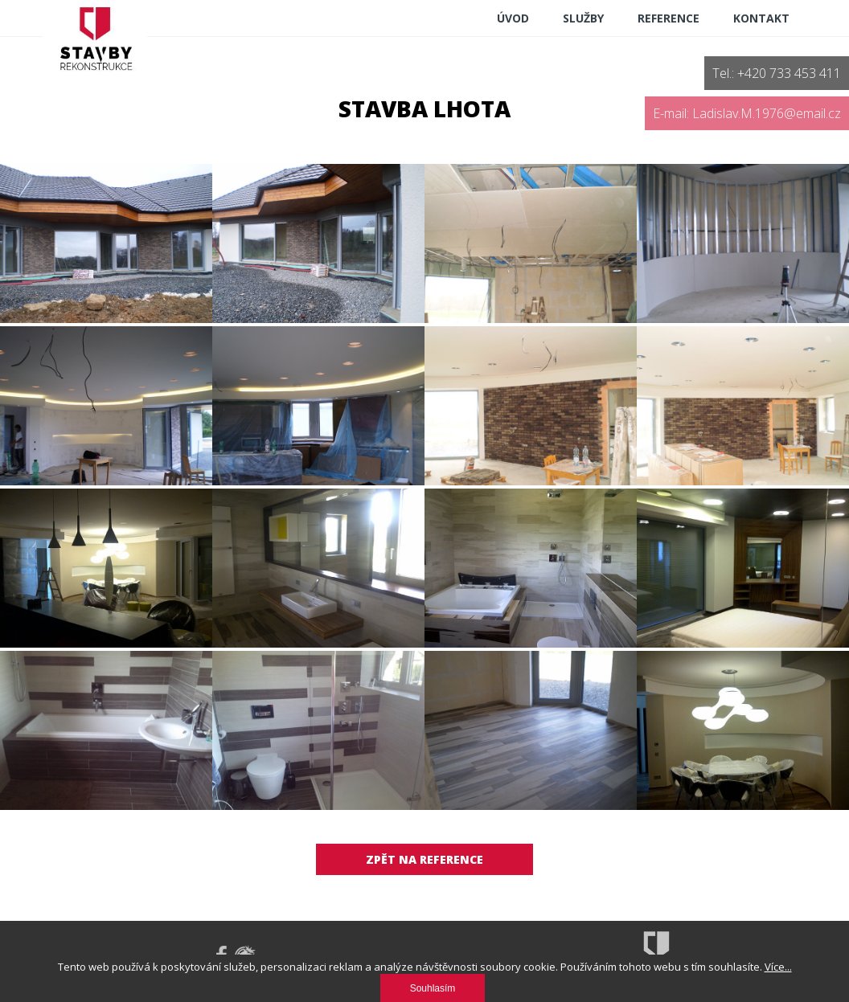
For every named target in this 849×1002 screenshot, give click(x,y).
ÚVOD (513, 18)
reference (668, 18)
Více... (778, 966)
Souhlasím (433, 988)
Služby (583, 18)
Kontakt (761, 18)
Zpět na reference (424, 859)
